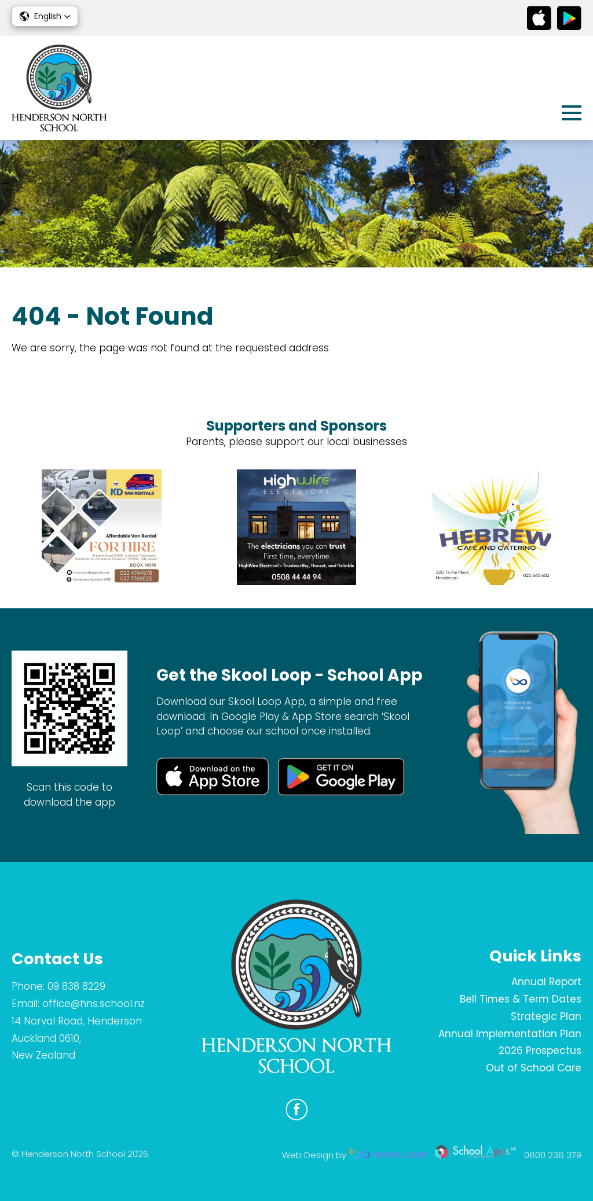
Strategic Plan (546, 1016)
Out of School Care (533, 1068)
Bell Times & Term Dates (520, 999)
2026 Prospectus (540, 1050)
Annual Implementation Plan (509, 1034)
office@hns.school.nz (93, 1004)
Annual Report (546, 982)
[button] (45, 16)
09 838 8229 (76, 986)
